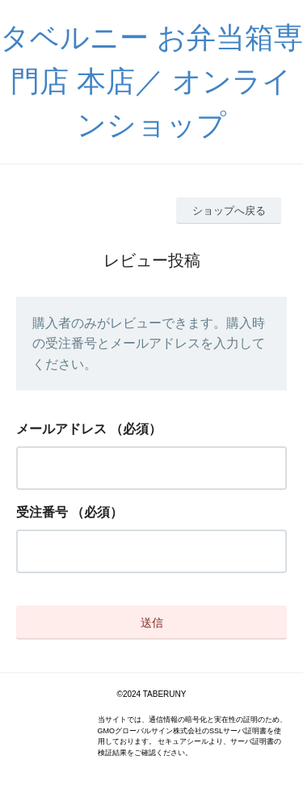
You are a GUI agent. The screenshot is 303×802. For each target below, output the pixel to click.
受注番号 (42, 512)
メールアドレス (61, 429)
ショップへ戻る (229, 211)
